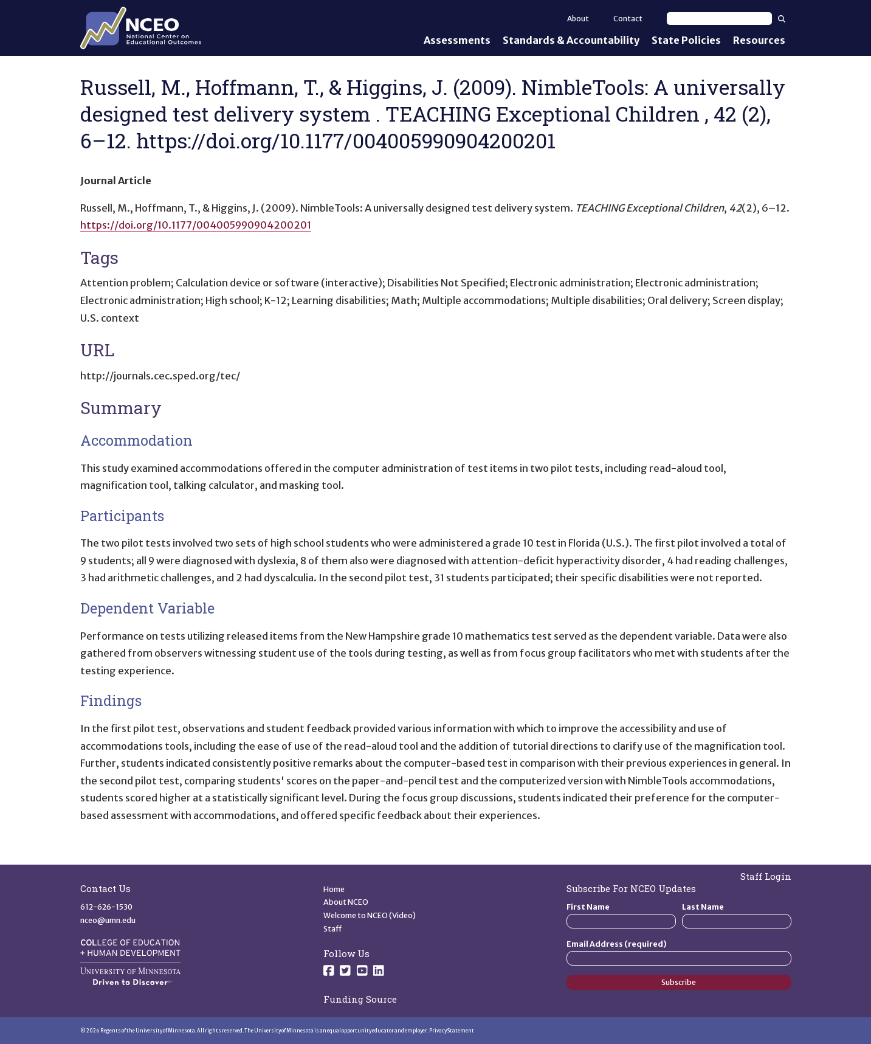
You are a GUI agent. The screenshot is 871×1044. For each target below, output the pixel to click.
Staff (332, 928)
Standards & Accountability (571, 40)
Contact (627, 18)
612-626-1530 (106, 906)
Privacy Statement (451, 1031)
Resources (759, 40)
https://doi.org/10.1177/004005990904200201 (195, 225)
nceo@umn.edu (108, 920)
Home (334, 889)
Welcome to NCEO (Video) (369, 915)
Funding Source (360, 999)
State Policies (686, 40)
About (578, 18)
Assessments (457, 40)
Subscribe (678, 982)
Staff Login (765, 876)
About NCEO (345, 902)
